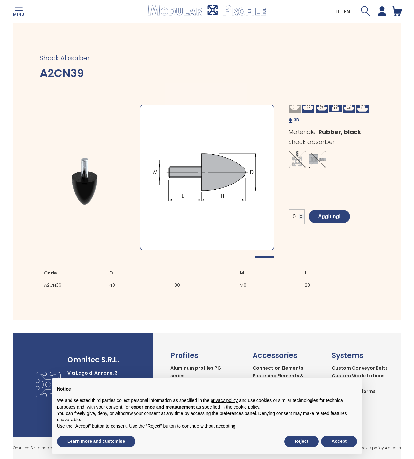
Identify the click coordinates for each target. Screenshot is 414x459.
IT (337, 11)
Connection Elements (278, 368)
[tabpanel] (207, 177)
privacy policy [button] (224, 400)
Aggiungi (329, 216)
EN (346, 11)
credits (394, 448)
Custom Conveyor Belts (360, 368)
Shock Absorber (65, 57)
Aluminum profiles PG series (195, 372)
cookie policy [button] (246, 406)
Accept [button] (339, 441)
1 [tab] (264, 257)
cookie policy (371, 448)
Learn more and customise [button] (96, 441)
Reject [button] (301, 441)
